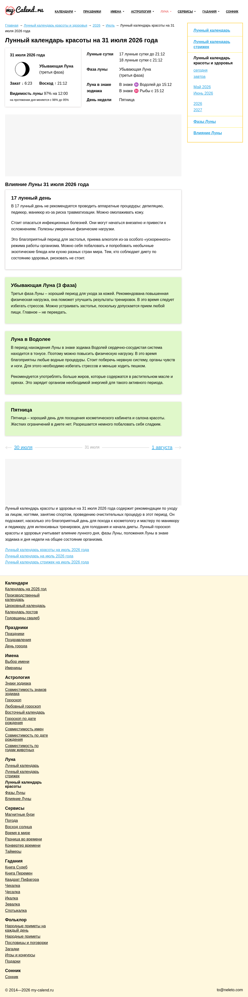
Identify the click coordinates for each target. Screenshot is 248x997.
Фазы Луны (205, 122)
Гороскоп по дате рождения (20, 721)
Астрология (141, 11)
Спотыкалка (16, 910)
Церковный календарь (25, 606)
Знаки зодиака (18, 683)
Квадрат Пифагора (22, 879)
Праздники (92, 11)
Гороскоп (13, 700)
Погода (11, 820)
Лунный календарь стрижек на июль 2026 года (47, 562)
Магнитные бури (20, 814)
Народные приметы (22, 936)
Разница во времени (23, 839)
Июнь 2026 (203, 93)
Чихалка (12, 886)
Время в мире (17, 833)
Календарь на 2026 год (25, 589)
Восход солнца (18, 827)
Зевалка (12, 904)
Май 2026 (202, 87)
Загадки (12, 949)
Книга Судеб (16, 867)
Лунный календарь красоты (23, 784)
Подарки (12, 961)
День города (16, 646)
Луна (165, 11)
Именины (13, 668)
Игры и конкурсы (20, 955)
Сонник (232, 11)
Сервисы (185, 11)
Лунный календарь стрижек (22, 774)
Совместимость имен (24, 729)
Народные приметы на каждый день (25, 928)
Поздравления (18, 640)
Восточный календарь (25, 712)
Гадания (209, 11)
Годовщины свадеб (22, 618)
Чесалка (12, 892)
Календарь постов (21, 612)
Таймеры (13, 851)
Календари (64, 11)
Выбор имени (17, 662)
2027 (198, 110)
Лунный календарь (212, 30)
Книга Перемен (18, 873)
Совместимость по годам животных (22, 748)
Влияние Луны (208, 133)
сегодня (201, 70)
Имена (116, 11)
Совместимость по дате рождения (26, 737)
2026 (198, 104)
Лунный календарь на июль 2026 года (39, 556)
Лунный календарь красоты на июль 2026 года (47, 550)
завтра (200, 77)
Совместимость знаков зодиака (25, 692)
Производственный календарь (22, 597)
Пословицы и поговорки (26, 943)
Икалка (11, 898)
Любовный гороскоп (23, 706)
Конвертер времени (22, 845)
